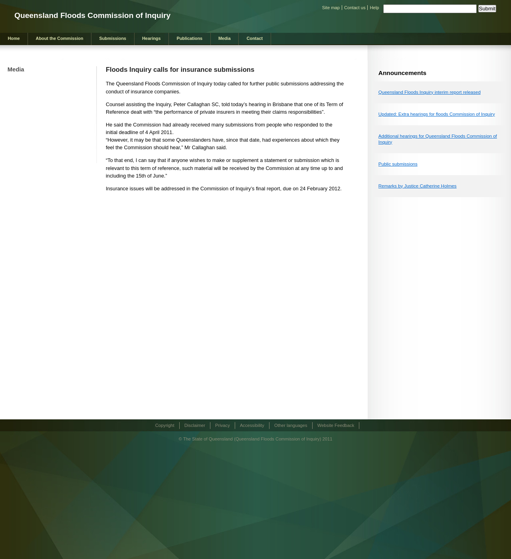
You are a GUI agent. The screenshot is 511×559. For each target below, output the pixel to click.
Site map (331, 7)
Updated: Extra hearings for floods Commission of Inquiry (436, 114)
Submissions (112, 38)
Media (224, 38)
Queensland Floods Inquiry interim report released (429, 92)
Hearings (151, 38)
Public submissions (398, 164)
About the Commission (59, 38)
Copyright (164, 425)
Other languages (290, 425)
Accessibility (252, 425)
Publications (189, 38)
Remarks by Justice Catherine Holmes (417, 186)
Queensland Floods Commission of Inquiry (92, 15)
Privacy (222, 425)
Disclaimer (194, 425)
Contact (255, 38)
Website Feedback (335, 425)
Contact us (354, 7)
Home (14, 38)
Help (374, 7)
